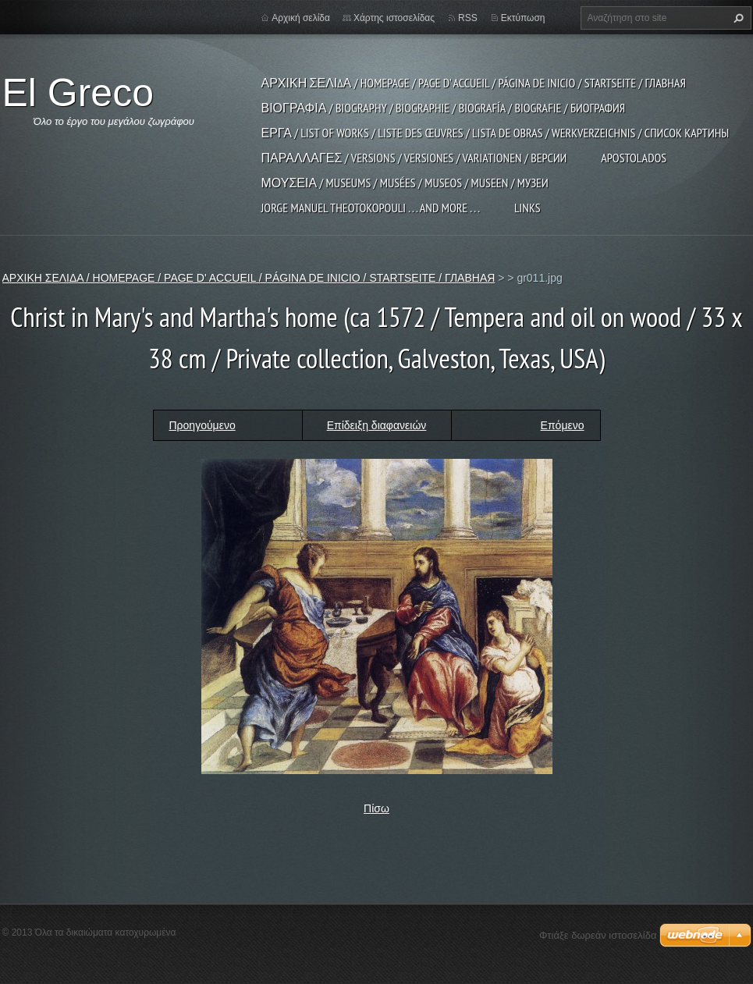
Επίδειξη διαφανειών (377, 425)
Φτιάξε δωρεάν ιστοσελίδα (597, 935)
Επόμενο (562, 425)
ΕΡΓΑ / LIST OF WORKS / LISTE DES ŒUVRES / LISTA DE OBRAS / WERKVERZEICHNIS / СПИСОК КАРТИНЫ (495, 132)
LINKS (527, 207)
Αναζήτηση (736, 18)
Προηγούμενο (202, 425)
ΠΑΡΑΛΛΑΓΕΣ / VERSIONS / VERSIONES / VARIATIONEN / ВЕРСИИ (414, 157)
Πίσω (376, 808)
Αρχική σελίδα (301, 17)
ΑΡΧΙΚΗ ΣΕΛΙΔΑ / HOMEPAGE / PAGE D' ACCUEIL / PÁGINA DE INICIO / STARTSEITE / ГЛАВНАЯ (473, 83)
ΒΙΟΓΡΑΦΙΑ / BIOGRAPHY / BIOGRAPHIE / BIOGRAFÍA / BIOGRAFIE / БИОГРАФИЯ (443, 107)
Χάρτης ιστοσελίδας (394, 17)
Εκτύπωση (523, 17)
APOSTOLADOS (633, 157)
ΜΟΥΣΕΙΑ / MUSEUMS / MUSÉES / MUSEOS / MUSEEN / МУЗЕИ (405, 182)
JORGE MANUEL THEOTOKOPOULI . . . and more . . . (370, 207)
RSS (468, 17)
